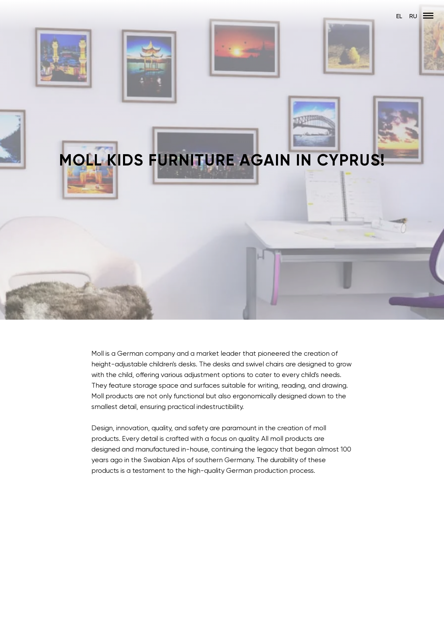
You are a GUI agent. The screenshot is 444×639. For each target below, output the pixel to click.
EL (399, 16)
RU (413, 16)
